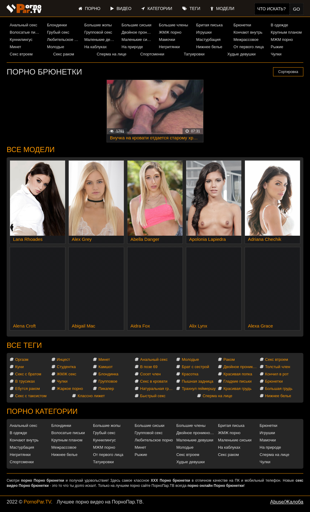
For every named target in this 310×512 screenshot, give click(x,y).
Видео (120, 8)
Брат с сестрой (195, 366)
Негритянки (169, 47)
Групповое (107, 381)
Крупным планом (286, 32)
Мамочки (167, 39)
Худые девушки (241, 54)
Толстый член (277, 366)
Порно (89, 8)
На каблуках (95, 47)
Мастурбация (208, 39)
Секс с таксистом (31, 396)
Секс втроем (21, 54)
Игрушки (204, 32)
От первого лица (248, 47)
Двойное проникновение (138, 32)
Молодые (55, 47)
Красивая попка (237, 374)
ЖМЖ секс (67, 374)
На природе (132, 47)
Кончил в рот (277, 374)
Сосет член (150, 374)
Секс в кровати (153, 381)
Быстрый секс (153, 396)
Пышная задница (197, 381)
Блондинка (108, 374)
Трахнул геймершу (199, 388)
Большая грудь (278, 388)
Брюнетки (242, 25)
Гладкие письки (237, 381)
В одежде (279, 25)
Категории (156, 8)
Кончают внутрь (247, 32)
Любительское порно (63, 39)
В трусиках (25, 381)
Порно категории (42, 411)
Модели (222, 8)
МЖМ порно (282, 39)
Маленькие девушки (100, 39)
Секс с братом (28, 374)
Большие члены (173, 25)
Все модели (31, 149)
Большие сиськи (136, 25)
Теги (191, 8)
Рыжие (277, 47)
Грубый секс (58, 32)
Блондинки (57, 25)
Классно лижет (91, 396)
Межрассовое (246, 39)
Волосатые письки (26, 32)
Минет (15, 47)
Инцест (63, 359)
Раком (229, 359)
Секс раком (63, 54)
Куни (19, 366)
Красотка (190, 374)
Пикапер (106, 388)
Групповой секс (98, 32)
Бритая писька (209, 25)
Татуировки (194, 54)
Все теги (24, 345)
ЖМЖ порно (170, 32)
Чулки (276, 54)
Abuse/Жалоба (286, 501)
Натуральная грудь (157, 388)
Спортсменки (152, 54)
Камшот (105, 366)
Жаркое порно (70, 388)
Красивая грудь (237, 388)
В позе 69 (149, 366)
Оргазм (21, 359)
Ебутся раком (27, 388)
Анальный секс (23, 25)
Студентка (66, 366)
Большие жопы (98, 25)
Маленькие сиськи (138, 39)
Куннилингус (21, 39)
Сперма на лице (111, 54)
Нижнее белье (209, 47)
